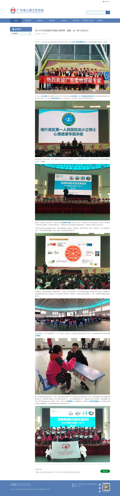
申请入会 (107, 1)
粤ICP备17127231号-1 (45, 489)
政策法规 (52, 20)
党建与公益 (76, 20)
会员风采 (64, 20)
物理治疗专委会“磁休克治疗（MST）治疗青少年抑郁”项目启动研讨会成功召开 (60, 472)
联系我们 (100, 20)
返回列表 (105, 471)
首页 (16, 20)
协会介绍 (28, 20)
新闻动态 (40, 20)
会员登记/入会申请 (88, 20)
